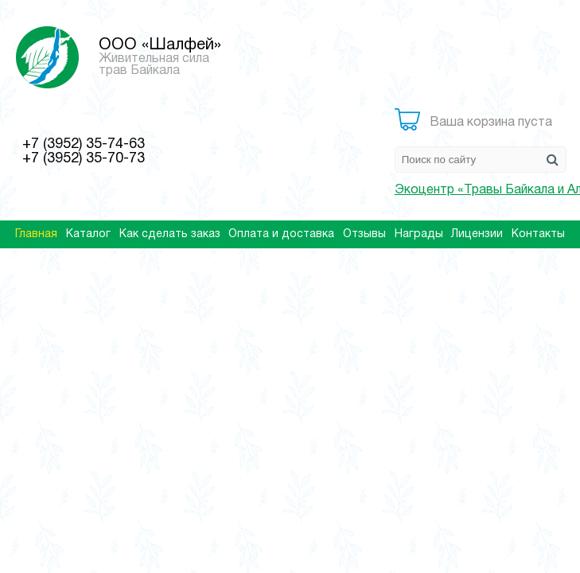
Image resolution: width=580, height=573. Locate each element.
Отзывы (364, 234)
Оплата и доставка (281, 234)
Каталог (88, 234)
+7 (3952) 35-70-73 (83, 159)
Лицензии (477, 234)
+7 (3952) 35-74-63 (83, 144)
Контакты (538, 234)
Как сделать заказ (169, 234)
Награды (419, 234)
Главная (36, 234)
